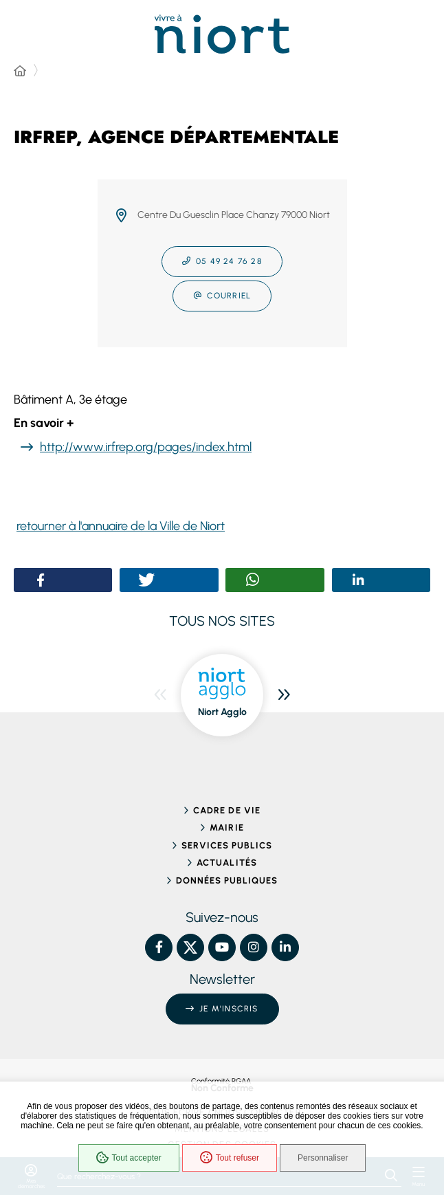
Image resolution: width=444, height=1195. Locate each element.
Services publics (227, 845)
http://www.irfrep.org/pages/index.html (146, 446)
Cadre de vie (226, 810)
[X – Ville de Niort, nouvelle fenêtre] (190, 947)
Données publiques (227, 880)
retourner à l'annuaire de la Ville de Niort (120, 526)
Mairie (226, 827)
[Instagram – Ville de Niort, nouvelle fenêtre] (253, 947)
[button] (41, 580)
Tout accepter (129, 1157)
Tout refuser (229, 1157)
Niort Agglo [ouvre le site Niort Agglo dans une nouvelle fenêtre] (222, 712)
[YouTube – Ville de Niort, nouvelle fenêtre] (222, 947)
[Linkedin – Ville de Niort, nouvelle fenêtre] (285, 947)
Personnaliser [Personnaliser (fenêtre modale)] (323, 1158)
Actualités (226, 862)
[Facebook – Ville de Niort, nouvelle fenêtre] (159, 947)
